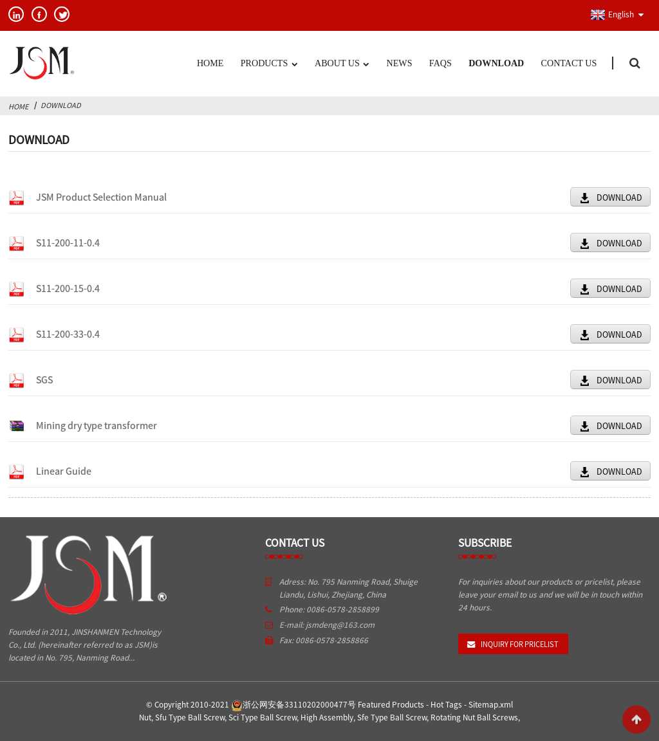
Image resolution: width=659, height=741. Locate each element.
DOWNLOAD (619, 197)
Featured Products (391, 704)
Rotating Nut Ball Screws (474, 717)
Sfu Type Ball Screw (190, 717)
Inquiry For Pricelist (520, 644)
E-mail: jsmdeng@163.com (327, 624)
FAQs (440, 63)
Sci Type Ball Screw (262, 717)
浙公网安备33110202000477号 (293, 704)
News (400, 63)
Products (269, 64)
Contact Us (569, 63)
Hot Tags (446, 704)
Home (210, 63)
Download (496, 63)
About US (342, 64)
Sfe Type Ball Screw (392, 717)
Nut (145, 717)
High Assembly (327, 717)
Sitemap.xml (491, 704)
